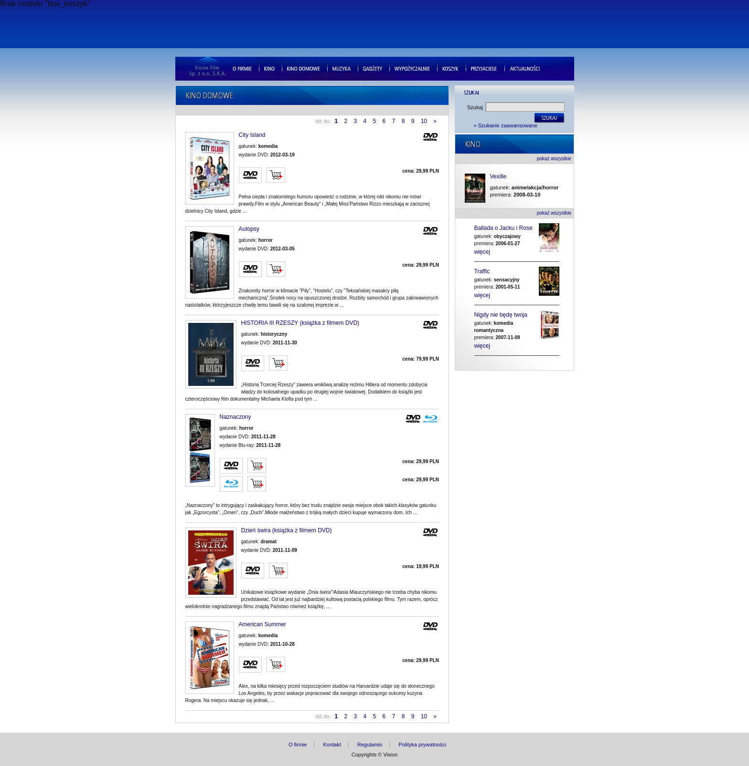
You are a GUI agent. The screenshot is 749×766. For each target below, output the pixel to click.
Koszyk (450, 68)
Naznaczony (235, 417)
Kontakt (332, 744)
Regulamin (370, 744)
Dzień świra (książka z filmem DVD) (286, 531)
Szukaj (475, 107)
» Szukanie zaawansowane (505, 125)
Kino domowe (303, 68)
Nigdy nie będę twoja (500, 314)
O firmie (242, 68)
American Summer (262, 624)
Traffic (482, 271)
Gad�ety (372, 68)
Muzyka (341, 68)
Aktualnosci (525, 68)
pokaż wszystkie (554, 158)
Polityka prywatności (422, 744)
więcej (482, 251)
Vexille (498, 177)
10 (425, 121)
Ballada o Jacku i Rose (503, 228)
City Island (252, 135)
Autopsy (249, 229)
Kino (269, 68)
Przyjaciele (484, 68)
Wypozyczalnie (412, 68)
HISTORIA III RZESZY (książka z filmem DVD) (300, 323)
